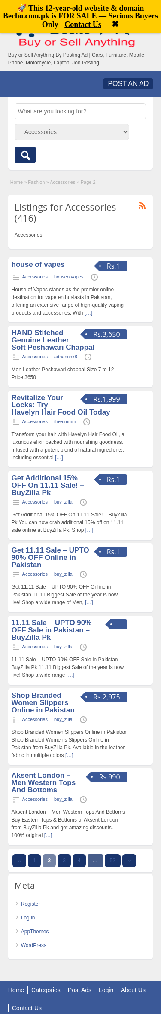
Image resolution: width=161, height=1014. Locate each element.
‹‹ (19, 861)
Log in (28, 918)
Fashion (36, 182)
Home (16, 182)
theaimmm (65, 421)
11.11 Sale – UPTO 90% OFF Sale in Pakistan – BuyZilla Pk (52, 630)
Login (106, 990)
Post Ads (79, 990)
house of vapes (38, 264)
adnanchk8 (65, 356)
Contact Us (27, 1008)
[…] (89, 313)
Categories (46, 990)
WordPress (33, 945)
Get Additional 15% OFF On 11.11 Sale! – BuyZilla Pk (48, 485)
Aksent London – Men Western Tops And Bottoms (44, 782)
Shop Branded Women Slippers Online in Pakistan (43, 702)
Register (30, 904)
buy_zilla (63, 501)
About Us (133, 990)
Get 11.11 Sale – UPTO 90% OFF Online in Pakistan (50, 557)
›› (129, 861)
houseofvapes (69, 276)
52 (112, 861)
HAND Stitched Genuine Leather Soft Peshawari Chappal (53, 340)
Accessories (62, 182)
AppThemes (35, 931)
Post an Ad (128, 83)
